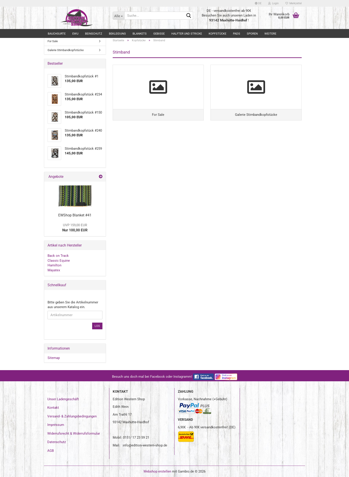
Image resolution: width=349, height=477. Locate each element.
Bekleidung (117, 33)
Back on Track (58, 256)
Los (97, 326)
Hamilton (54, 265)
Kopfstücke (217, 33)
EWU (75, 33)
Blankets (140, 33)
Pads (236, 33)
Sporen (252, 33)
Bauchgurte (57, 33)
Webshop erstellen (157, 471)
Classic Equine (59, 261)
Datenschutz (56, 442)
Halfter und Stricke (186, 33)
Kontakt (53, 408)
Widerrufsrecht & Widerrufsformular (73, 433)
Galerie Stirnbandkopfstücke (66, 50)
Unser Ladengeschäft (63, 399)
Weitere (270, 33)
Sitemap (54, 358)
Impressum (55, 425)
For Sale (53, 41)
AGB (50, 451)
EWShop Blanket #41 (74, 215)
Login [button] (273, 3)
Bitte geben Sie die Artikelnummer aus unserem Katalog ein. (73, 304)
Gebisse (159, 33)
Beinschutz (93, 33)
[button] (258, 3)
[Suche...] (118, 16)
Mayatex (54, 270)
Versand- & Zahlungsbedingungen (72, 416)
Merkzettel (293, 3)
